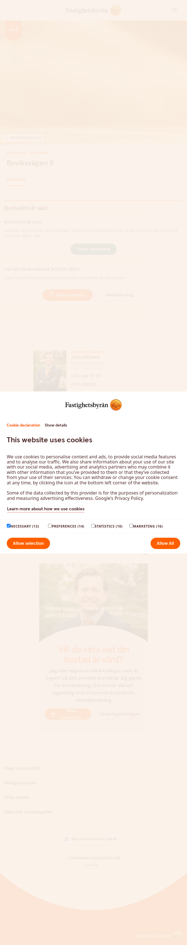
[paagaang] (8, 526)
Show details (56, 425)
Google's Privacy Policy (119, 498)
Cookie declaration (23, 425)
